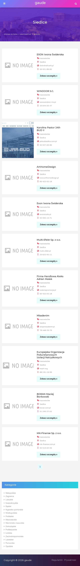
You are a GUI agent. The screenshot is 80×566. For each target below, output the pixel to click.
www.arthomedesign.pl (48, 178)
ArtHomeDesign (46, 167)
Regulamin (57, 560)
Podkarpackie (10, 530)
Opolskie (8, 546)
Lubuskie (8, 500)
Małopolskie (10, 493)
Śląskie (7, 506)
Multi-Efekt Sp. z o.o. (49, 239)
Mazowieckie (25, 34)
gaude (40, 3)
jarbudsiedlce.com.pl (47, 141)
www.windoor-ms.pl (46, 102)
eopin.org (42, 369)
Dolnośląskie (10, 526)
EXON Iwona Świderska (50, 54)
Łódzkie (8, 533)
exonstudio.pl (44, 214)
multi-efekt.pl (44, 251)
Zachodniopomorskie (13, 536)
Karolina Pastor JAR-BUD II (49, 129)
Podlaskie (9, 516)
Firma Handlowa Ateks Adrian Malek (50, 277)
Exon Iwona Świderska (50, 203)
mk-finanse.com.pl (46, 444)
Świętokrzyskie (11, 503)
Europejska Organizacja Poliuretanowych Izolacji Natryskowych (50, 355)
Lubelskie (9, 540)
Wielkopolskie (10, 513)
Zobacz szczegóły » (48, 76)
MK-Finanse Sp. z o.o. (49, 433)
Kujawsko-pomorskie (13, 510)
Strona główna (11, 34)
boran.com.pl (44, 408)
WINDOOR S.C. (45, 91)
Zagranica (9, 496)
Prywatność (70, 560)
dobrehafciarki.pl (45, 66)
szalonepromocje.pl (46, 290)
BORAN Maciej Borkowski (45, 395)
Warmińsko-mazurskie (14, 523)
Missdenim (43, 315)
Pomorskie (9, 543)
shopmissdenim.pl (46, 327)
